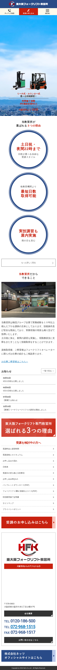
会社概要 (28, 613)
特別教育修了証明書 (11, 497)
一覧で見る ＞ (48, 371)
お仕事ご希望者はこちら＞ (14, 361)
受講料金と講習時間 (11, 449)
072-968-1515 (22, 626)
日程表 (5, 467)
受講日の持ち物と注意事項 (13, 473)
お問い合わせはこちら (29, 640)
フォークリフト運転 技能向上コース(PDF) (20, 491)
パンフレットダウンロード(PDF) (16, 485)
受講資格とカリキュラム (13, 455)
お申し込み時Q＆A (10, 479)
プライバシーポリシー (12, 509)
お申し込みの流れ (10, 461)
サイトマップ (8, 503)
